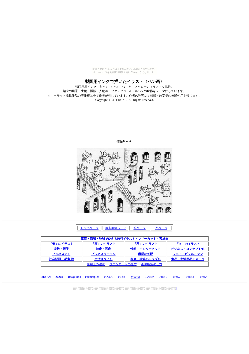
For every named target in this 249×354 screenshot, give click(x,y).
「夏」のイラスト (103, 244)
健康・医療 (103, 249)
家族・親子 (61, 249)
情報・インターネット (145, 249)
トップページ (89, 228)
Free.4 (203, 276)
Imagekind (74, 276)
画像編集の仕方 (151, 264)
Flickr (121, 276)
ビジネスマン (61, 254)
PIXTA (108, 276)
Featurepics (92, 276)
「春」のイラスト (61, 244)
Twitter (149, 276)
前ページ (139, 228)
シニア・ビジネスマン (188, 254)
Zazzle (59, 276)
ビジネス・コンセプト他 (187, 249)
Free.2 (177, 276)
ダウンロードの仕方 (123, 264)
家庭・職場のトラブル (145, 259)
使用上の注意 (96, 264)
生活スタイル (103, 259)
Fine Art (46, 276)
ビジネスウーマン (103, 254)
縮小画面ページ (115, 228)
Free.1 (163, 276)
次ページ (161, 228)
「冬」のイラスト (188, 244)
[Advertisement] (124, 108)
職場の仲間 (145, 254)
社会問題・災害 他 (61, 259)
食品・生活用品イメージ (187, 259)
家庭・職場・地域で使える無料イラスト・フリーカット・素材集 (124, 238)
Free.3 (190, 276)
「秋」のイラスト (145, 244)
